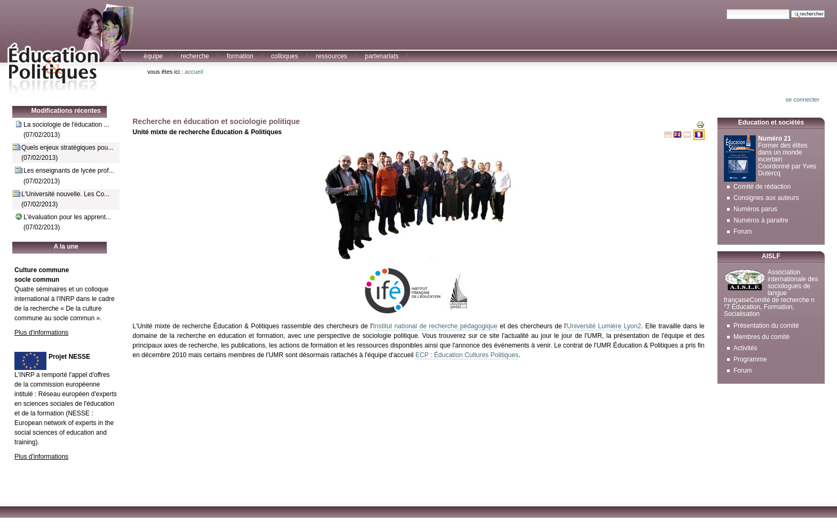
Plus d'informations (41, 332)
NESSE (79, 413)
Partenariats (381, 56)
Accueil (194, 71)
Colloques (284, 56)
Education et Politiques (68, 47)
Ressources (332, 56)
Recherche (194, 56)
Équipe (153, 56)
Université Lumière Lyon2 (604, 326)
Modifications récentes (66, 110)
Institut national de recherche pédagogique (435, 326)
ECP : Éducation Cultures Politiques (466, 355)
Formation (240, 56)
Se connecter (802, 99)
